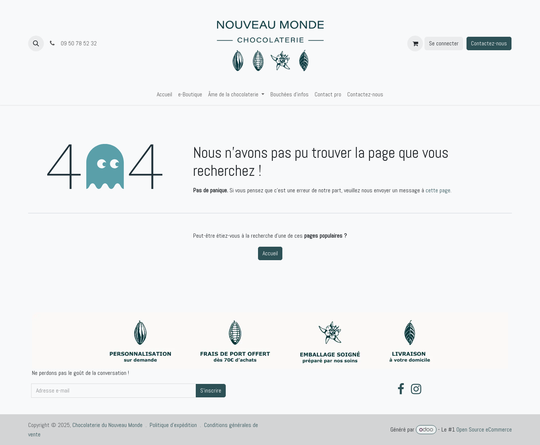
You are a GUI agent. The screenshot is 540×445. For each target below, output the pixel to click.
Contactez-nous (489, 43)
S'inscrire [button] (210, 390)
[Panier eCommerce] (415, 43)
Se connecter (444, 43)
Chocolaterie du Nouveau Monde (107, 425)
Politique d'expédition (173, 425)
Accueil (270, 253)
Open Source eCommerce (484, 429)
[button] (36, 43)
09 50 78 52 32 (73, 43)
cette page (438, 190)
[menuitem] (164, 94)
